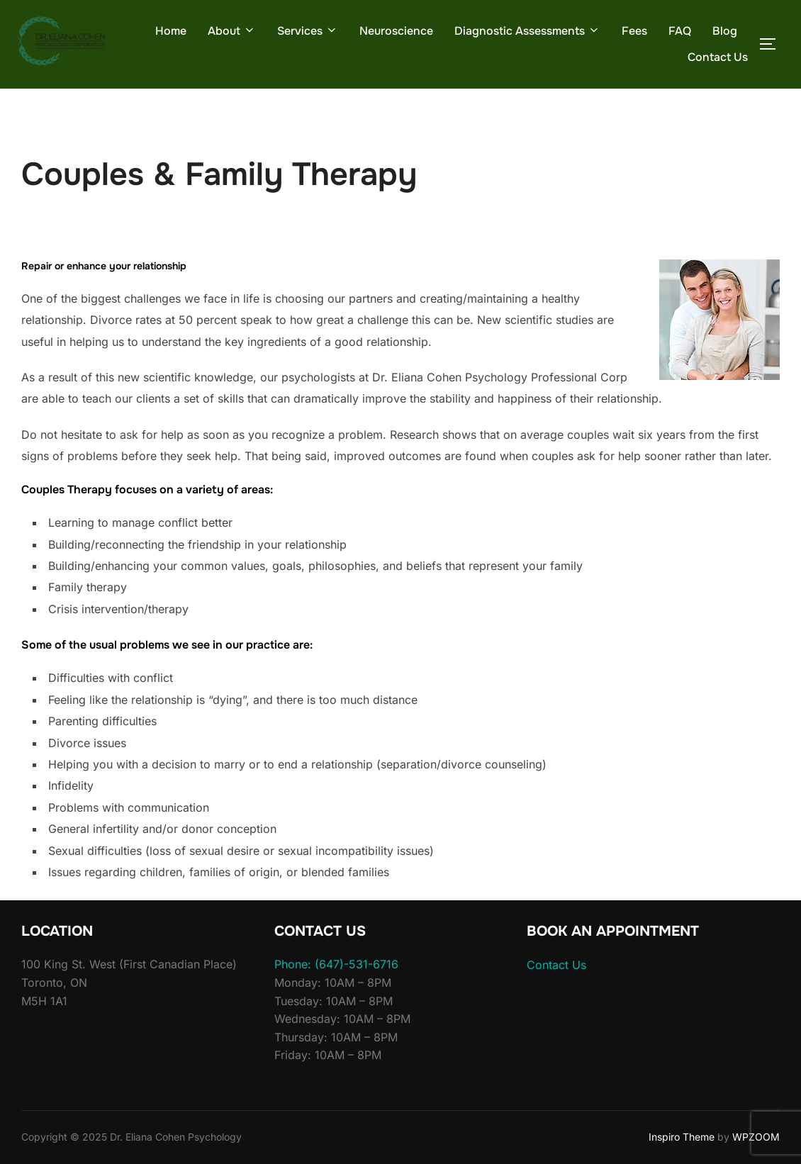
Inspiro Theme (682, 1137)
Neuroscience (396, 30)
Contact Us (718, 57)
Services (307, 30)
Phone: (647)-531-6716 (336, 964)
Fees (634, 30)
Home (170, 30)
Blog (724, 30)
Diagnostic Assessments (527, 30)
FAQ (679, 30)
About (232, 30)
